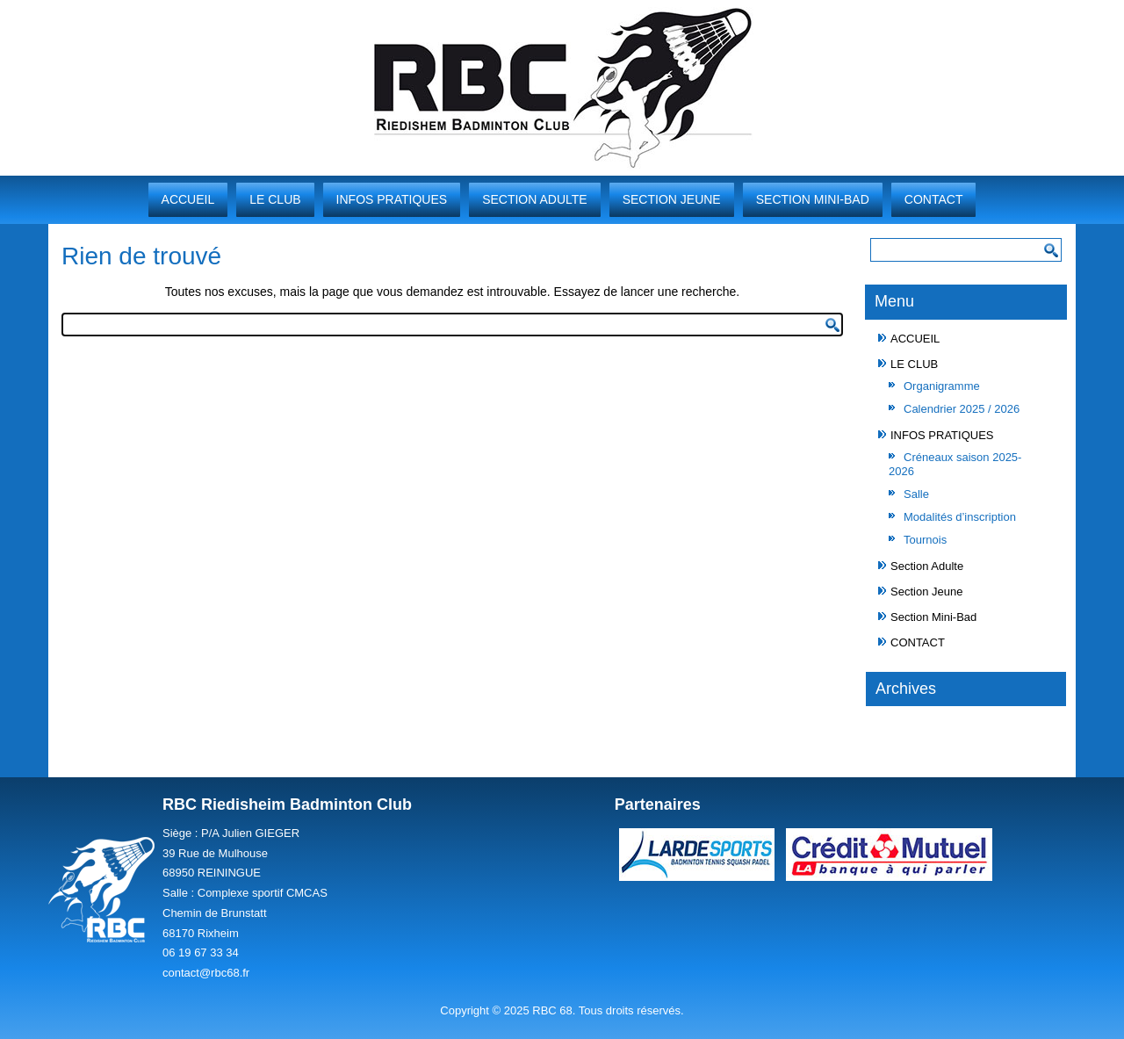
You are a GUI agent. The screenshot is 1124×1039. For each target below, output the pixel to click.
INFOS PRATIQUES (392, 199)
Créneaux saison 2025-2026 (955, 464)
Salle (916, 494)
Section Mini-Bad (812, 199)
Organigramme (942, 386)
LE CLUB (274, 199)
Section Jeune (672, 199)
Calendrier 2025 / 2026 (962, 408)
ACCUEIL (188, 199)
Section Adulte (534, 199)
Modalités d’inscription (960, 516)
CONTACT (933, 199)
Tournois (925, 539)
